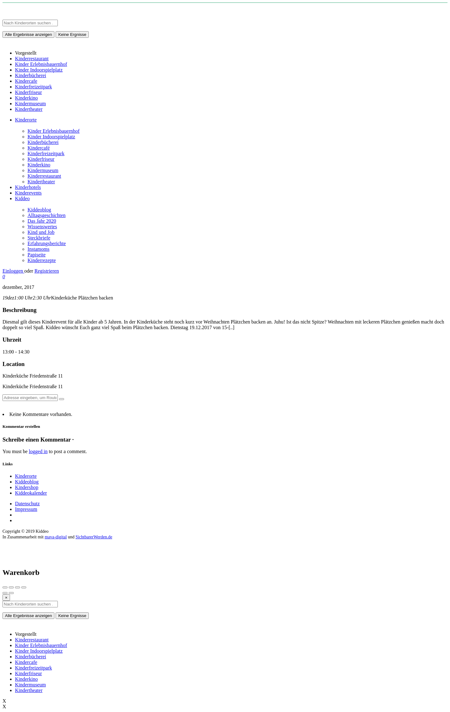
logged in (38, 451)
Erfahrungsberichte (47, 243)
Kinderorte (26, 119)
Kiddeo (22, 198)
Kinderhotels (28, 187)
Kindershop (26, 487)
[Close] (6, 597)
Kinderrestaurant (44, 176)
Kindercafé (39, 148)
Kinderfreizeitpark (46, 153)
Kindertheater (41, 181)
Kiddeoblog (39, 209)
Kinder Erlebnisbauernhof (54, 131)
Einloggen (13, 271)
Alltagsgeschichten (47, 215)
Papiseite (37, 254)
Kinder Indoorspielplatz (51, 136)
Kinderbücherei (43, 142)
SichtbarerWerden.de (94, 537)
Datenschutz (27, 503)
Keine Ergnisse (72, 34)
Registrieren (46, 271)
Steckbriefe (39, 237)
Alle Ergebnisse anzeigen (28, 34)
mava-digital (56, 537)
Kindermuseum (43, 170)
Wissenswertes (42, 226)
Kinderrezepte (42, 260)
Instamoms (38, 249)
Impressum (26, 509)
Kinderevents (28, 192)
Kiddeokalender (31, 493)
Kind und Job (41, 232)
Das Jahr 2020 (42, 221)
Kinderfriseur (41, 159)
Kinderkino (39, 164)
